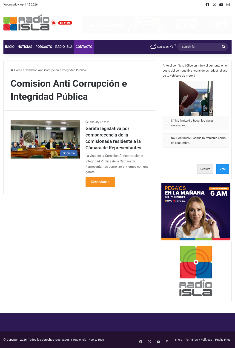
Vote (223, 169)
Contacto (84, 47)
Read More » (100, 182)
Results (205, 169)
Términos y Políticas (198, 339)
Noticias (25, 47)
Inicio (9, 47)
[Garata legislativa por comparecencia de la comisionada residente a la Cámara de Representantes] (45, 139)
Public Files (222, 339)
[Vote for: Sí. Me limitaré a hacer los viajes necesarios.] (196, 106)
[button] (196, 98)
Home (16, 70)
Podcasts (43, 47)
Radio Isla (63, 47)
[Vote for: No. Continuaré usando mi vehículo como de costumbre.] (196, 140)
